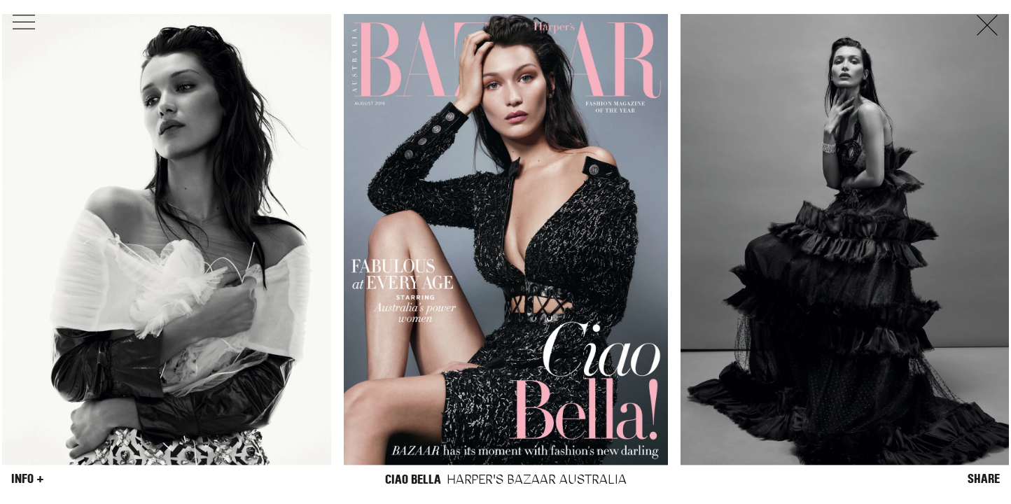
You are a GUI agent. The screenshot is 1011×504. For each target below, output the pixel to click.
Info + (27, 478)
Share (984, 478)
